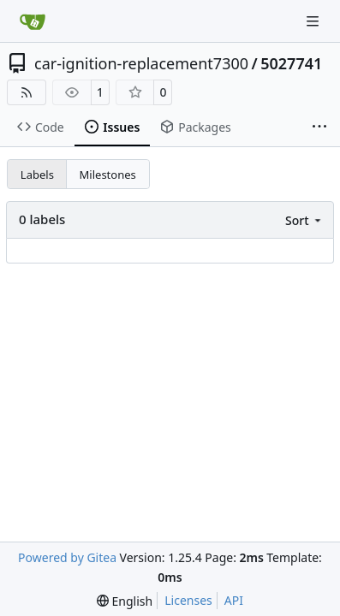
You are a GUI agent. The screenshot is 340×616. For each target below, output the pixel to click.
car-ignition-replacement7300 (141, 63)
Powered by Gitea (67, 557)
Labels (37, 174)
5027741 (291, 63)
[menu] (304, 220)
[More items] (319, 127)
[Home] (33, 21)
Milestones (108, 174)
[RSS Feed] (26, 92)
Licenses (188, 600)
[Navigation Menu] (314, 21)
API (233, 600)
